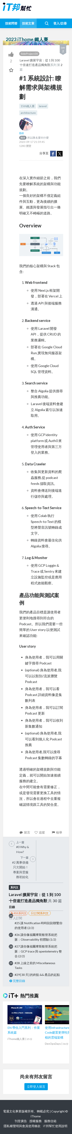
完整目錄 (17, 981)
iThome (36, 1116)
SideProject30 (29, 53)
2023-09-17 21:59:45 (32, 141)
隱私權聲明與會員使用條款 (22, 1126)
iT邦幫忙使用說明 (55, 1126)
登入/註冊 (60, 23)
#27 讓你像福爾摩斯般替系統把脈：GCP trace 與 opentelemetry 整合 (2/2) (38, 951)
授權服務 (35, 1121)
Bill (21, 133)
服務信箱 (50, 1121)
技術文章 (28, 23)
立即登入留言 (36, 1086)
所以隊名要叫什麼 (34, 137)
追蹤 (39, 832)
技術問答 (11, 23)
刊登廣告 (21, 1121)
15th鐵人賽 (28, 106)
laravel (43, 106)
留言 (24, 832)
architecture (28, 112)
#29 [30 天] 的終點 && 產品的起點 (37, 974)
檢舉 (56, 832)
